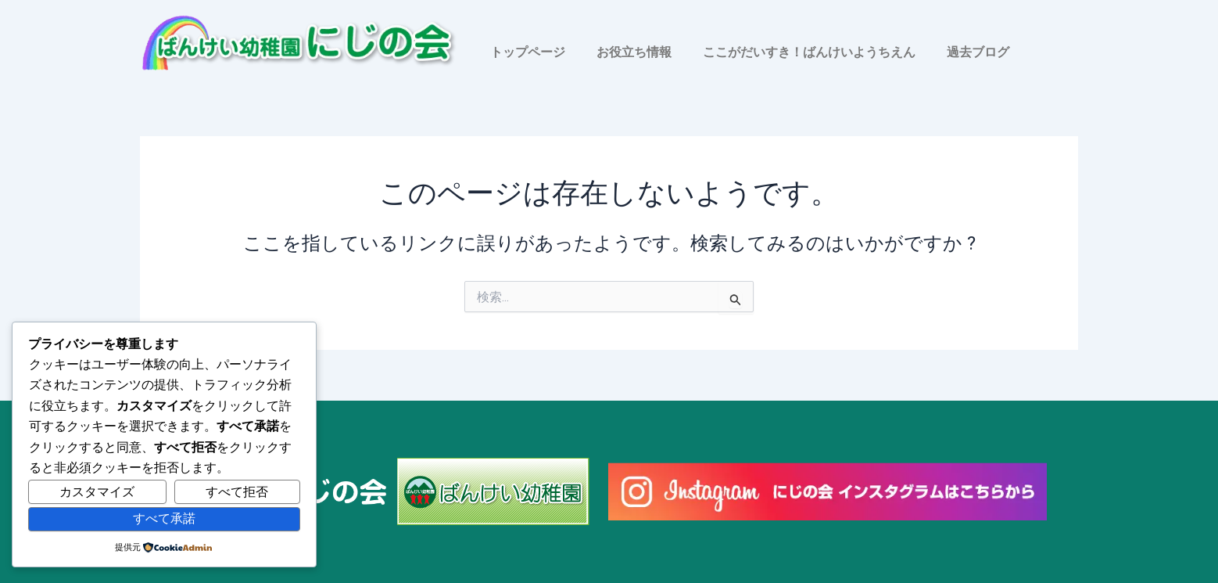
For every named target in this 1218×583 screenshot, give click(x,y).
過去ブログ (978, 52)
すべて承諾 (164, 518)
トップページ (527, 52)
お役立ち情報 (634, 52)
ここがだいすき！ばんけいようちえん (809, 52)
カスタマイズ (96, 491)
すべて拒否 (237, 491)
